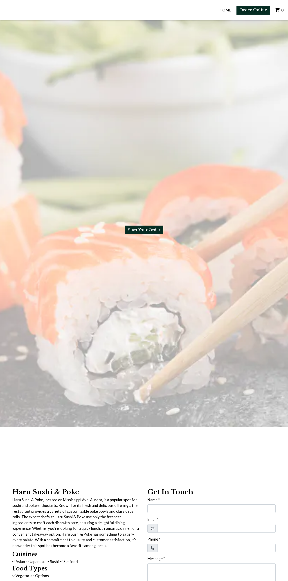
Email (151, 519)
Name (152, 499)
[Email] (217, 528)
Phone (152, 539)
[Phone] (217, 548)
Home (225, 10)
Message (155, 558)
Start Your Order (144, 230)
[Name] (211, 508)
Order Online (253, 10)
